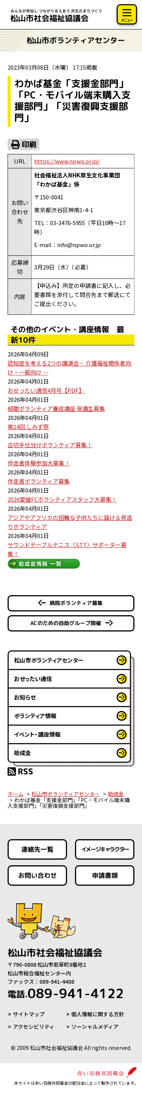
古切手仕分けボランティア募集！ (50, 445)
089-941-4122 (66, 993)
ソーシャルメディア (95, 1026)
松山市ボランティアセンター (49, 660)
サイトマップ (29, 1014)
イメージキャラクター (104, 849)
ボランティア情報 (35, 716)
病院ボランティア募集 (76, 603)
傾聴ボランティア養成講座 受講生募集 (56, 408)
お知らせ (25, 697)
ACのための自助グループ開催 (65, 623)
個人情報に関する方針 (97, 1014)
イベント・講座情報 (37, 734)
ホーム (15, 794)
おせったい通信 (33, 679)
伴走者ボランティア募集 (39, 481)
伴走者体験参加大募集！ (39, 463)
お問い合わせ (37, 875)
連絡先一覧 (37, 849)
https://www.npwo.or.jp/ (67, 161)
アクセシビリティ (34, 1026)
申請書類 (104, 875)
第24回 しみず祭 (28, 427)
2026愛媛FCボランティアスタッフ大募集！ (62, 499)
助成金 (22, 753)
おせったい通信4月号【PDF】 (46, 390)
